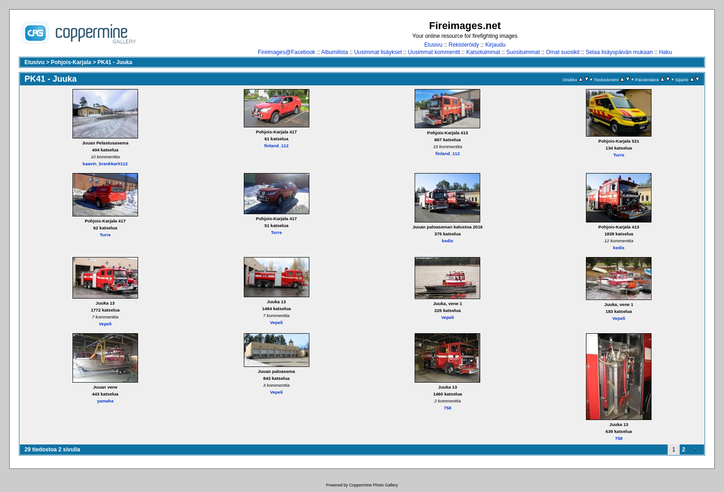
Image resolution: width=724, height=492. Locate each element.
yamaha (105, 400)
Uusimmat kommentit (434, 52)
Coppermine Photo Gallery (373, 485)
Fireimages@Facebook (286, 52)
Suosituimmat (523, 52)
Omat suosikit (562, 52)
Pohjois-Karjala (71, 62)
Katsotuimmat (483, 52)
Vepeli (105, 323)
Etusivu (433, 45)
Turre (618, 154)
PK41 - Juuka (114, 62)
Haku (665, 52)
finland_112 (276, 145)
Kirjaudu (495, 45)
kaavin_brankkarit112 (105, 163)
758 (447, 407)
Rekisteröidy (464, 45)
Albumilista (334, 52)
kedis (447, 240)
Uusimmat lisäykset (378, 52)
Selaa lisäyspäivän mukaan (618, 52)
